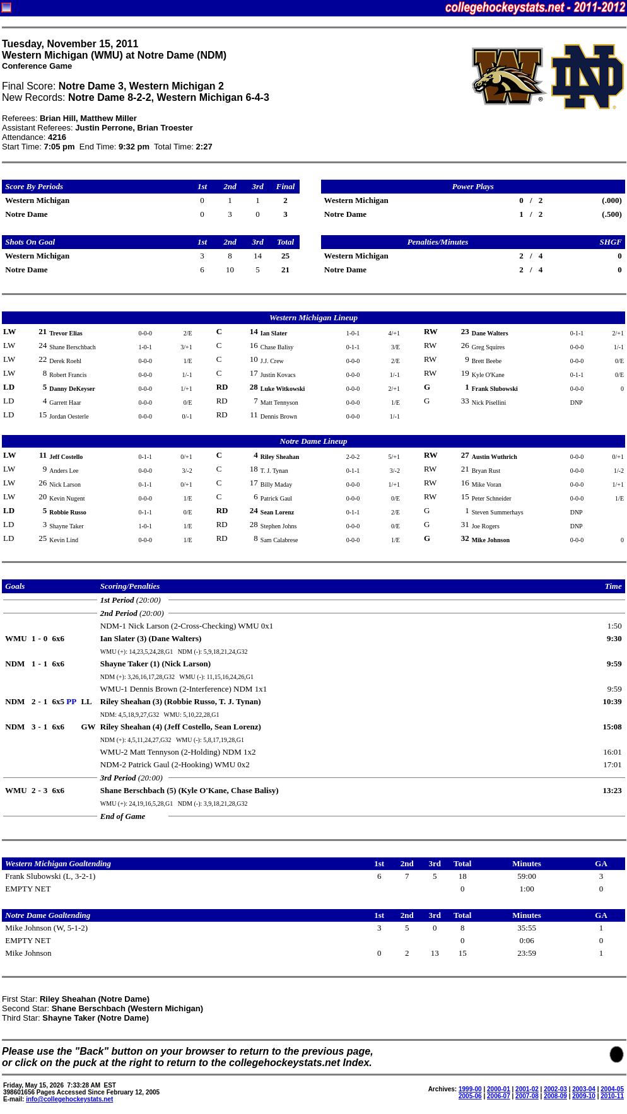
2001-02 (527, 1089)
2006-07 (498, 1096)
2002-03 (555, 1089)
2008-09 (555, 1096)
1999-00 (470, 1089)
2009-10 (583, 1096)
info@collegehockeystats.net (69, 1099)
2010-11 (612, 1096)
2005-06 (470, 1096)
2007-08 (527, 1096)
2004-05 (612, 1089)
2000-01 (498, 1089)
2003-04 (583, 1089)
